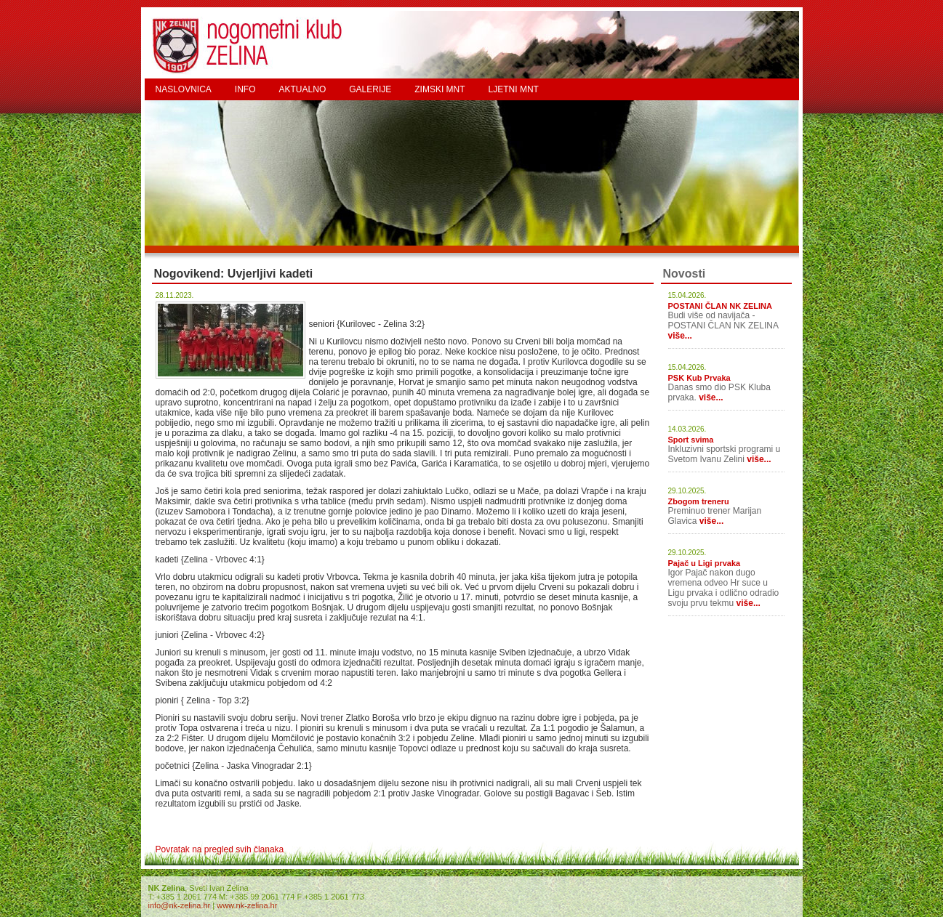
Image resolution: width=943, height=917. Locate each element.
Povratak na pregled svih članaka (220, 849)
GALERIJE (370, 89)
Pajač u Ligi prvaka (704, 563)
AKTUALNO (302, 89)
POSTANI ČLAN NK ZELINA (720, 306)
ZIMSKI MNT (439, 89)
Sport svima (691, 439)
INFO (245, 89)
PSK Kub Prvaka (699, 377)
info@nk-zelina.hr (179, 905)
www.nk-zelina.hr (247, 905)
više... (680, 336)
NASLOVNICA (184, 89)
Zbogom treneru (698, 501)
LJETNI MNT (514, 89)
